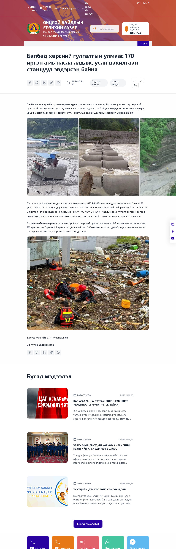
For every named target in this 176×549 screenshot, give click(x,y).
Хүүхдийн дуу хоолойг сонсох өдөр (99, 489)
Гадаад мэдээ (96, 83)
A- (135, 80)
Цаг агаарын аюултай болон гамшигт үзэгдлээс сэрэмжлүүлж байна (100, 402)
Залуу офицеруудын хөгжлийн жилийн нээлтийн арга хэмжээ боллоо (101, 447)
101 (132, 32)
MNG (146, 3)
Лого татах (32, 8)
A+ (135, 85)
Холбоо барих (46, 8)
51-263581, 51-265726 (87, 8)
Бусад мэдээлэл (88, 523)
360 (143, 43)
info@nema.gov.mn (66, 8)
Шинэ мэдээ (115, 83)
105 (138, 32)
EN (138, 3)
